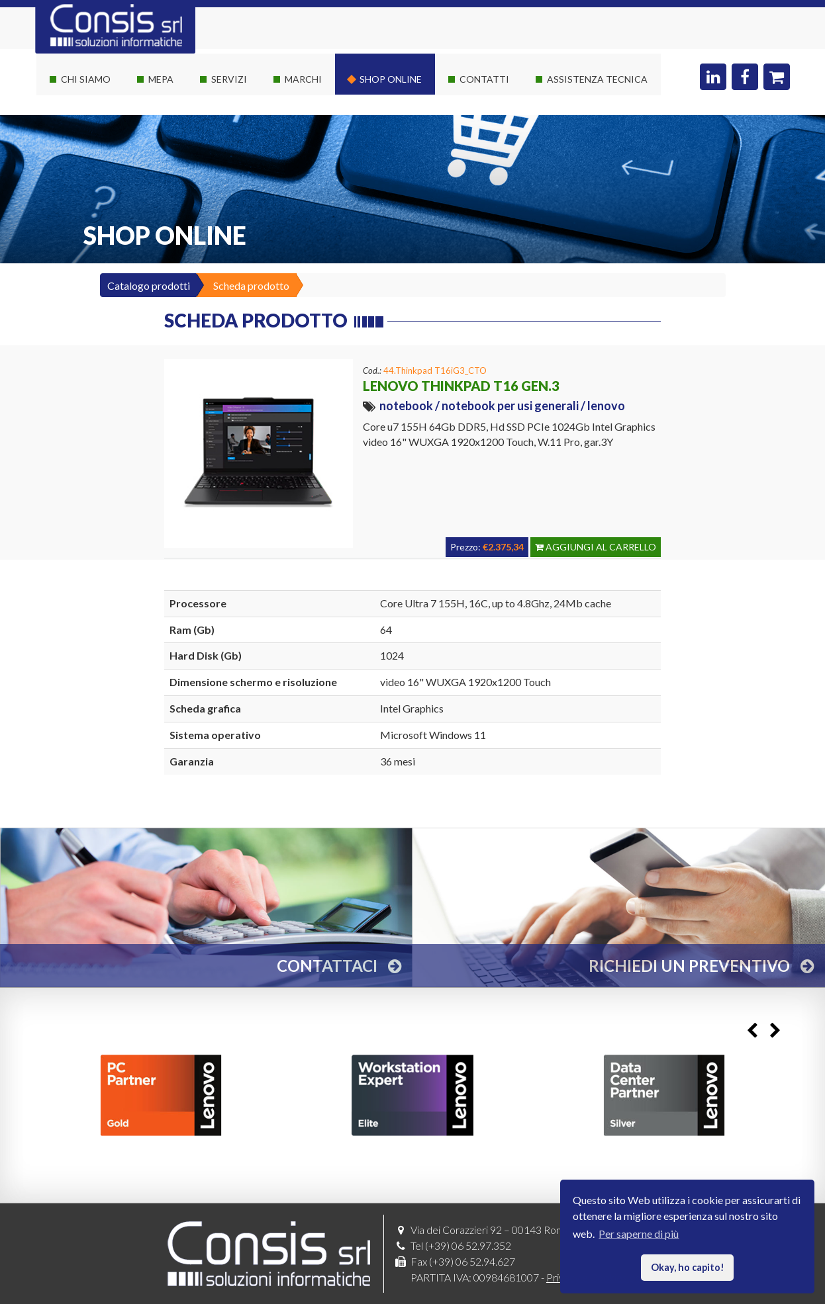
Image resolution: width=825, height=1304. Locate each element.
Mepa (160, 79)
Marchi (303, 79)
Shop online (391, 79)
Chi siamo (86, 79)
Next (775, 1031)
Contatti (484, 79)
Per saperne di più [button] (639, 1233)
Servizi (229, 79)
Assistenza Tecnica (597, 79)
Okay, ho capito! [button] (687, 1267)
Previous (752, 1031)
